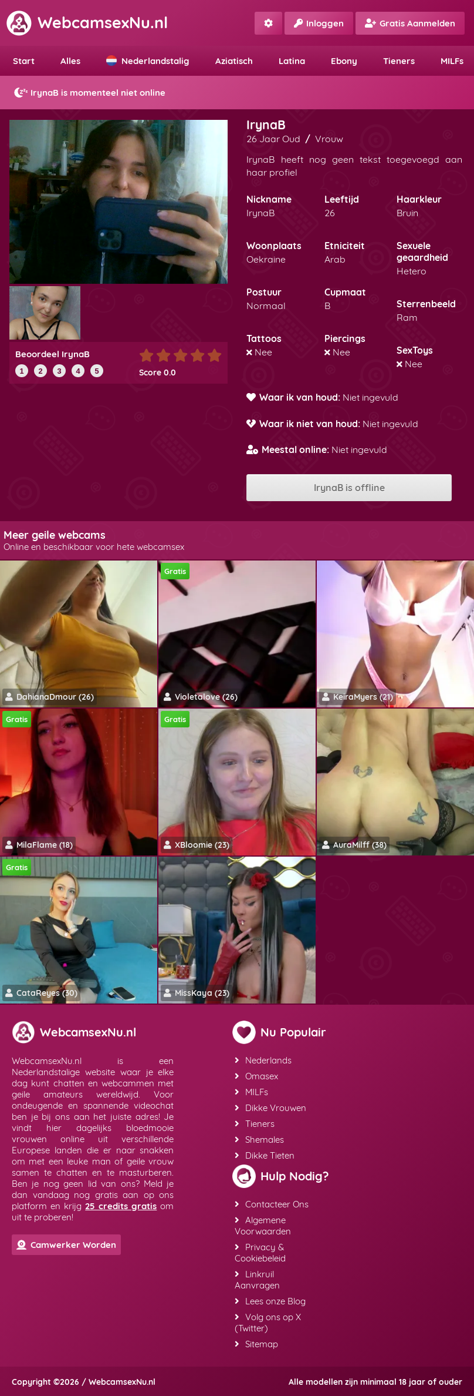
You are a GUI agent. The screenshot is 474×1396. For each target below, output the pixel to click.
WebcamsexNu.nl (87, 22)
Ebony (344, 60)
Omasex (256, 1076)
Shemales (259, 1139)
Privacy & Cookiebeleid (260, 1252)
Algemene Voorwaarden (263, 1225)
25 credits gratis (121, 1206)
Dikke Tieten (264, 1155)
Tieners (399, 60)
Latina (292, 60)
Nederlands (263, 1060)
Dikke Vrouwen (270, 1107)
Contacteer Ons (272, 1204)
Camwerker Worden (66, 1244)
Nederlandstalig (147, 60)
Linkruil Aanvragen (257, 1280)
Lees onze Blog (270, 1301)
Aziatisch (234, 60)
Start (24, 60)
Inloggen (319, 23)
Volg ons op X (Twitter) (268, 1322)
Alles (70, 60)
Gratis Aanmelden (410, 23)
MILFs (251, 1092)
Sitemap (256, 1344)
